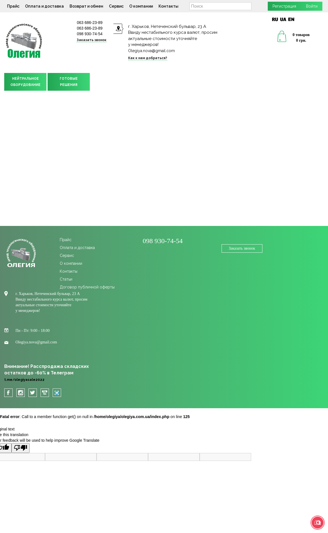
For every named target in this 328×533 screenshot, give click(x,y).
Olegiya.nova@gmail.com (151, 50)
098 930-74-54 (89, 34)
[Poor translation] (21, 448)
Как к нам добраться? (147, 58)
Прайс (13, 6)
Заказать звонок (91, 40)
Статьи (66, 279)
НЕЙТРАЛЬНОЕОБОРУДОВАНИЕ (25, 82)
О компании (141, 6)
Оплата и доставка (44, 6)
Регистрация (284, 6)
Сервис (116, 6)
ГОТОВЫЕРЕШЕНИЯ (69, 82)
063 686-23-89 (89, 22)
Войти (312, 6)
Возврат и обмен (86, 6)
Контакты (168, 6)
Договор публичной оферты (87, 287)
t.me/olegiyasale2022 (24, 380)
